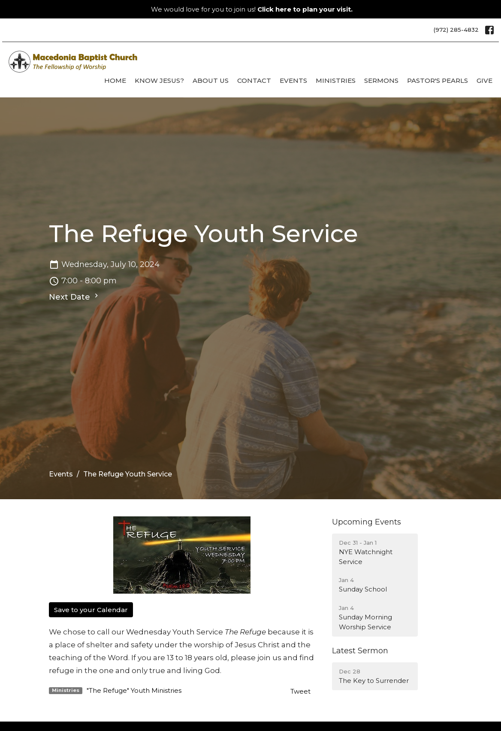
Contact (254, 80)
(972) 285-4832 (456, 29)
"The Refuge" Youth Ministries (134, 690)
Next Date (74, 296)
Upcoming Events (366, 522)
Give (484, 80)
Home (115, 80)
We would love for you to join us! (252, 9)
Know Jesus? (159, 80)
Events (293, 80)
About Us (211, 80)
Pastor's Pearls (437, 80)
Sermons (381, 80)
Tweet (300, 691)
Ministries (336, 80)
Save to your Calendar (91, 610)
